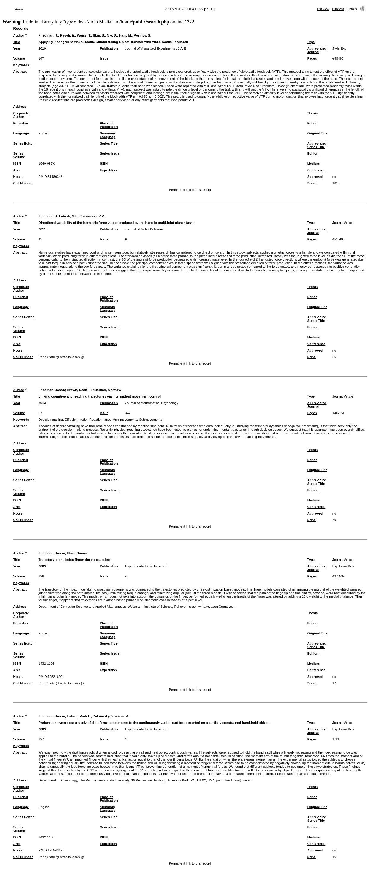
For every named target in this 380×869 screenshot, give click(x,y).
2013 (42, 403)
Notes (18, 176)
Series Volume (19, 155)
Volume (19, 58)
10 (196, 9)
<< (167, 9)
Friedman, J (48, 216)
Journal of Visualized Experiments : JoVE (155, 48)
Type (311, 42)
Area (17, 170)
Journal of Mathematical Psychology (151, 403)
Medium (313, 163)
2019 (42, 48)
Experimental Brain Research (146, 566)
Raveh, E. (67, 35)
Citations (338, 9)
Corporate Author (21, 114)
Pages (312, 58)
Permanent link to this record (190, 189)
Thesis (312, 113)
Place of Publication (109, 125)
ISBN (104, 163)
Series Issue (109, 153)
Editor (312, 123)
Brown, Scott (77, 390)
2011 (42, 229)
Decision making (51, 419)
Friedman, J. (48, 35)
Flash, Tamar (77, 553)
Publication (109, 48)
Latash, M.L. (68, 216)
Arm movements (125, 419)
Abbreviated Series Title (317, 145)
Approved (315, 176)
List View (323, 9)
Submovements (150, 419)
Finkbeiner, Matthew (105, 390)
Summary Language (107, 135)
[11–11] (209, 9)
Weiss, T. (84, 35)
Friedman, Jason (52, 390)
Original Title (317, 133)
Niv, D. (112, 35)
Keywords (21, 65)
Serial (311, 183)
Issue (104, 58)
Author (18, 35)
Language (21, 133)
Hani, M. (125, 35)
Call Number (23, 183)
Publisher (20, 123)
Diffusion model (76, 419)
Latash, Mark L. (79, 716)
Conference (316, 170)
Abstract (20, 71)
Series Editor (23, 143)
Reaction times (100, 419)
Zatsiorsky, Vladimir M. (111, 716)
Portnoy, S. (142, 35)
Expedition (108, 170)
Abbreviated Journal (317, 50)
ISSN (17, 163)
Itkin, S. (99, 35)
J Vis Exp (339, 48)
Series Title (109, 143)
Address (20, 106)
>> (201, 9)
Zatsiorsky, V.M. (92, 216)
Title (16, 42)
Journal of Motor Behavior (144, 229)
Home (19, 9)
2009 (42, 566)
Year (16, 48)
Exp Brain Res (343, 566)
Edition (313, 153)
